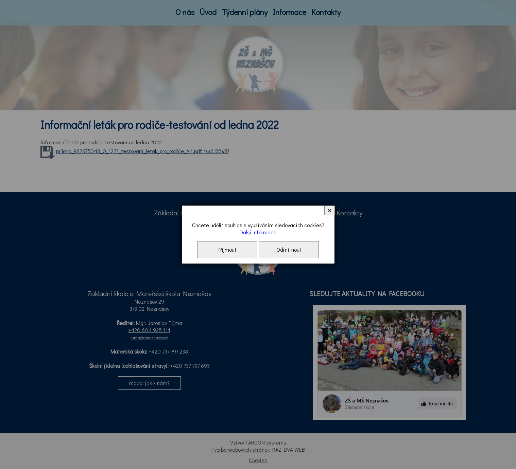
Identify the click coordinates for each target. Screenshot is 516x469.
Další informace (258, 232)
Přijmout (227, 249)
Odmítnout (289, 249)
